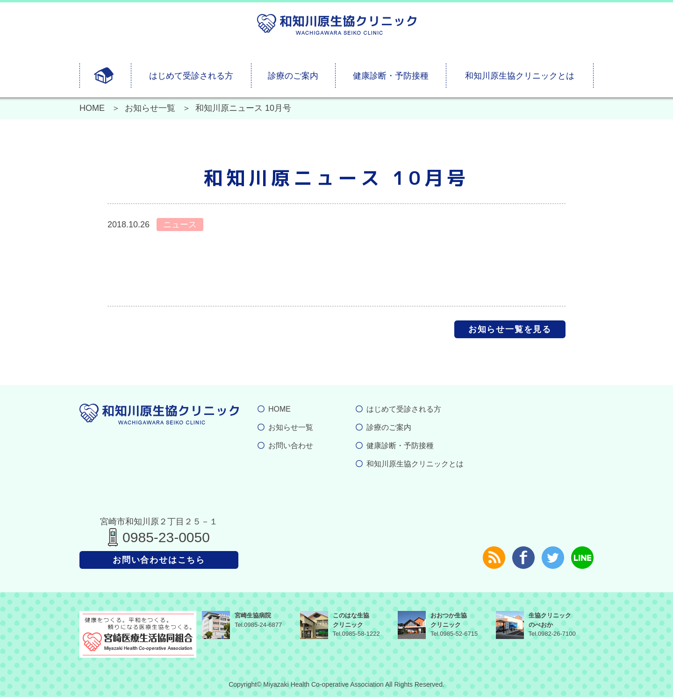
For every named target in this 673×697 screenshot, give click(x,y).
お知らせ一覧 (150, 108)
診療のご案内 (293, 75)
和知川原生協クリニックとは (519, 75)
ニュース (180, 224)
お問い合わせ (290, 446)
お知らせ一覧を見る (509, 329)
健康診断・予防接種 (391, 75)
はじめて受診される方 (191, 75)
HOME (92, 108)
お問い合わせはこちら (159, 560)
